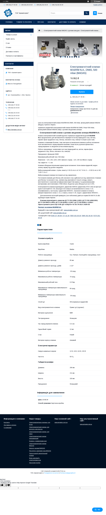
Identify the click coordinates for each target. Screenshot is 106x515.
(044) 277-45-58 (56, 216)
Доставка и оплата (12, 51)
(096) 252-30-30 (87, 216)
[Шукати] (86, 13)
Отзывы (8, 47)
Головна (9, 22)
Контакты (7, 422)
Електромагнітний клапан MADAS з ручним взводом (62, 30)
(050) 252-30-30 (75, 216)
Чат (97, 510)
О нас (8, 43)
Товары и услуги (11, 35)
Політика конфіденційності (67, 473)
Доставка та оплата (67, 22)
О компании (7, 427)
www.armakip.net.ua (59, 213)
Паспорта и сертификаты (14, 56)
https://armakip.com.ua (15, 129)
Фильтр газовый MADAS (37, 448)
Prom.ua (62, 471)
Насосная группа (34, 462)
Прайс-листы (10, 39)
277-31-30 (66, 216)
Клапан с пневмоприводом (38, 441)
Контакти (51, 22)
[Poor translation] (7, 485)
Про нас (40, 22)
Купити (82, 92)
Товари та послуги (24, 22)
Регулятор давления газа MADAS (40, 451)
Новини (82, 22)
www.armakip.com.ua (71, 210)
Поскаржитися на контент (51, 473)
